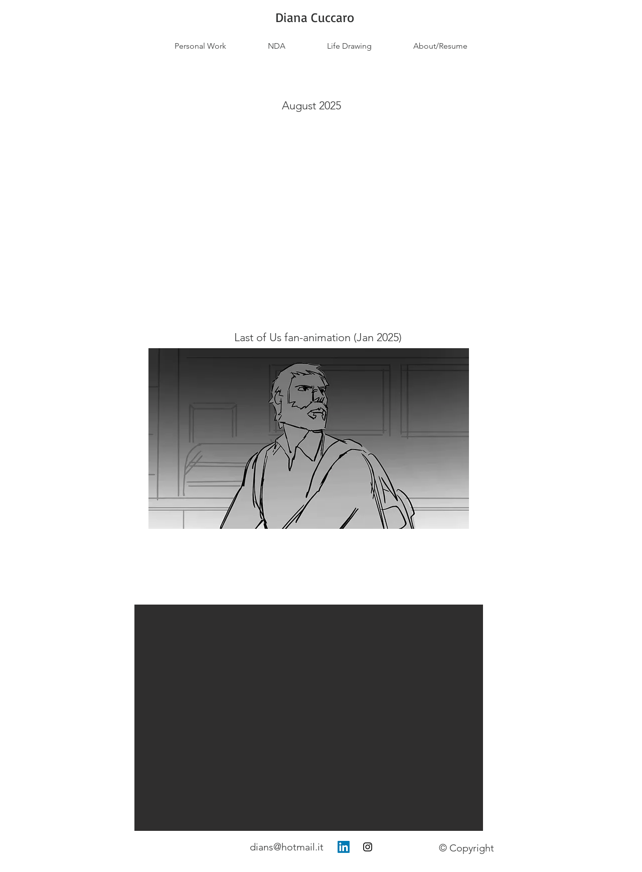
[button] (308, 718)
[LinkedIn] (344, 847)
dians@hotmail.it (287, 847)
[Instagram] (368, 847)
